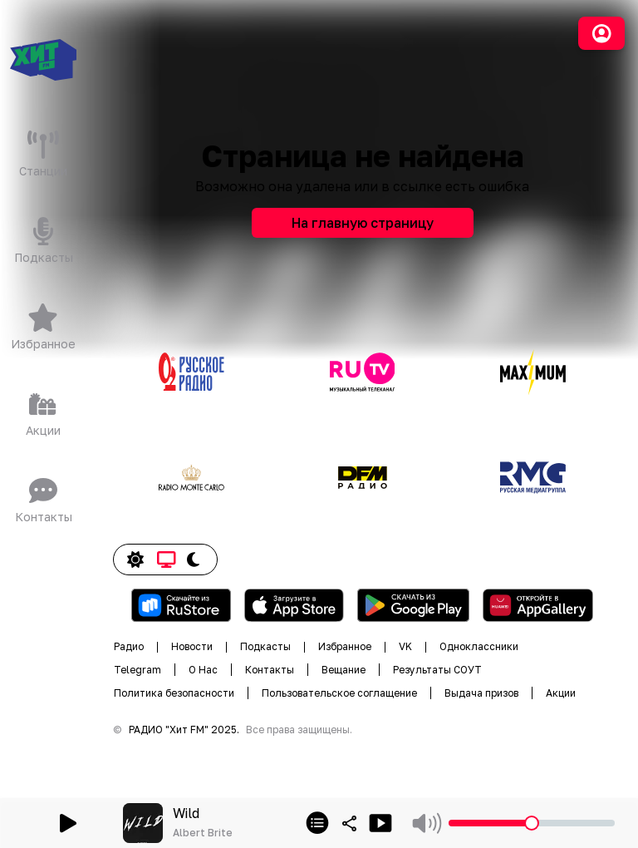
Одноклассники (478, 646)
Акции (561, 693)
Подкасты (265, 646)
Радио (129, 646)
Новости (192, 646)
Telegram (137, 669)
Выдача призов (481, 693)
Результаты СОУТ (437, 669)
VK (405, 646)
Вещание (343, 669)
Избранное (344, 646)
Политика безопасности (174, 693)
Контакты (269, 669)
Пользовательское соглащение (339, 693)
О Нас (203, 669)
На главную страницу (363, 222)
